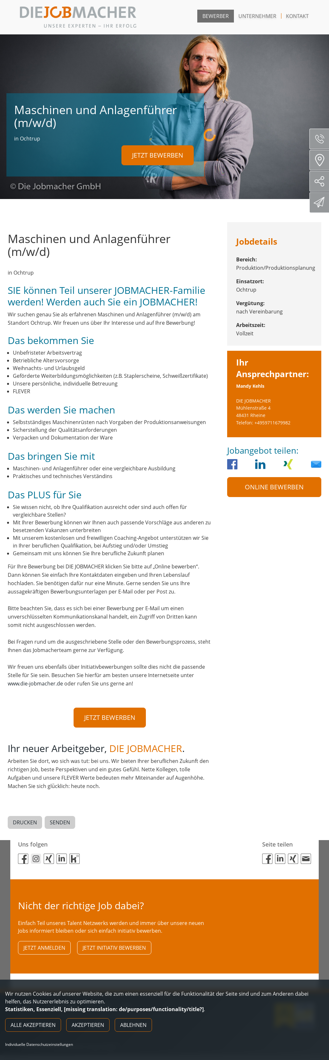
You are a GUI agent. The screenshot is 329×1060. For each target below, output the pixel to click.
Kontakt (297, 16)
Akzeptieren (88, 1024)
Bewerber (215, 16)
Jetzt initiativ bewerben (114, 951)
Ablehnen (133, 1024)
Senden (60, 824)
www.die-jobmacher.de (35, 683)
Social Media (322, 181)
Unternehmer (257, 16)
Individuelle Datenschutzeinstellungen (39, 1044)
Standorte (321, 160)
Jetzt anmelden (44, 951)
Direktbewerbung (320, 202)
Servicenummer (322, 139)
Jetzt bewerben (157, 153)
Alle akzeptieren (33, 1024)
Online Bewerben (274, 487)
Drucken (25, 824)
